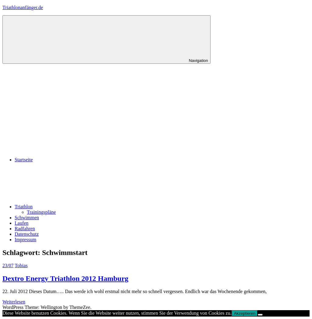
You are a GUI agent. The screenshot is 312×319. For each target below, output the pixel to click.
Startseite (24, 159)
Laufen (21, 223)
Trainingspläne (41, 212)
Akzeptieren (244, 313)
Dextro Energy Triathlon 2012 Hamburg (65, 278)
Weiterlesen (13, 301)
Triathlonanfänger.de (22, 7)
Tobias (21, 265)
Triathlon (69, 206)
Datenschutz (27, 234)
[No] (260, 315)
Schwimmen (27, 217)
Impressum (25, 239)
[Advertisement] (156, 109)
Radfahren (25, 228)
